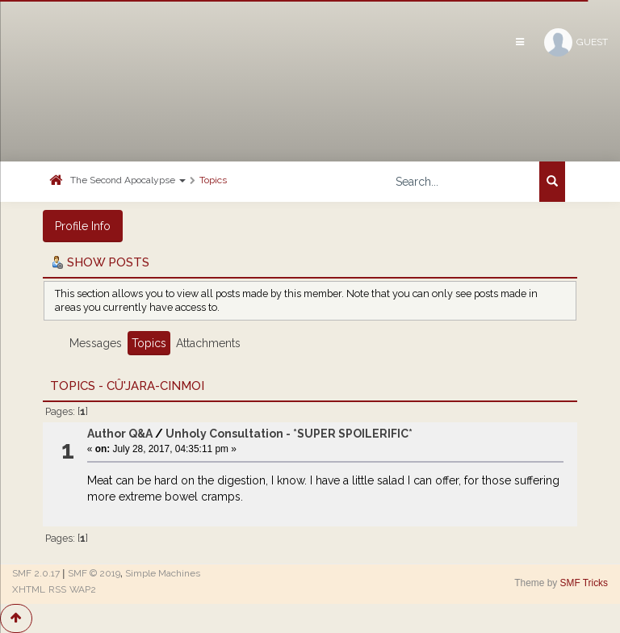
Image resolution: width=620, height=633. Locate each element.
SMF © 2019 (94, 573)
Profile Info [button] (83, 226)
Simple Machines (162, 573)
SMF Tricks (584, 583)
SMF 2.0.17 (36, 573)
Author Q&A (120, 433)
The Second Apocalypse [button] (128, 180)
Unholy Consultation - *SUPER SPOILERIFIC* (289, 433)
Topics (213, 180)
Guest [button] (576, 42)
